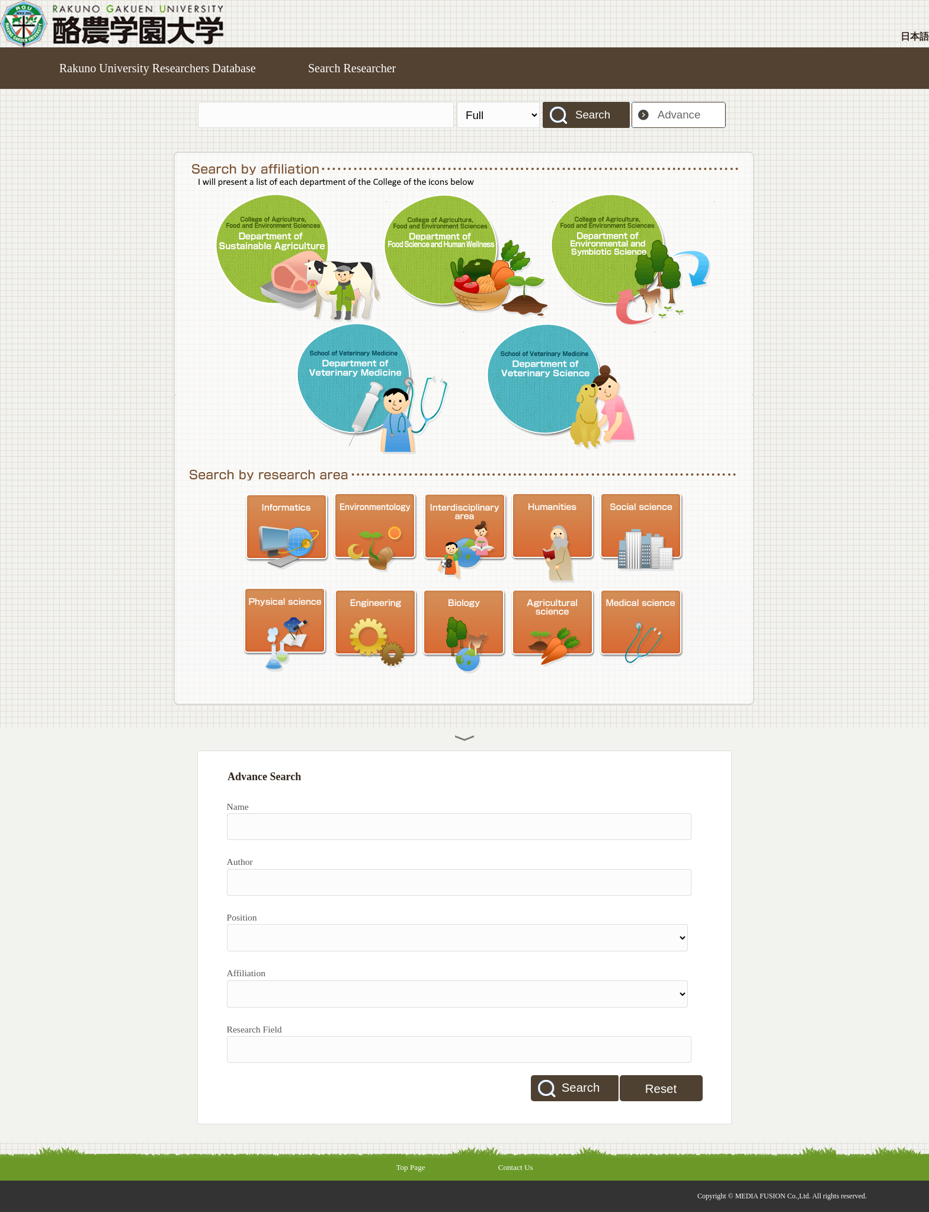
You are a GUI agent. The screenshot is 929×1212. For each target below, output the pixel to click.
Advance (679, 114)
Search (592, 114)
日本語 (915, 36)
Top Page (410, 1167)
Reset (661, 1088)
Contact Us (515, 1167)
